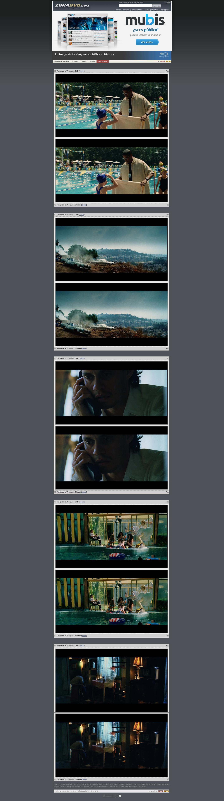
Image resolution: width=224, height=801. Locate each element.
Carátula (75, 61)
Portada (118, 10)
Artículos (154, 10)
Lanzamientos (136, 10)
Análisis (146, 10)
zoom (81, 71)
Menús (84, 61)
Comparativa (102, 61)
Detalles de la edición (61, 61)
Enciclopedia (164, 10)
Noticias (126, 10)
